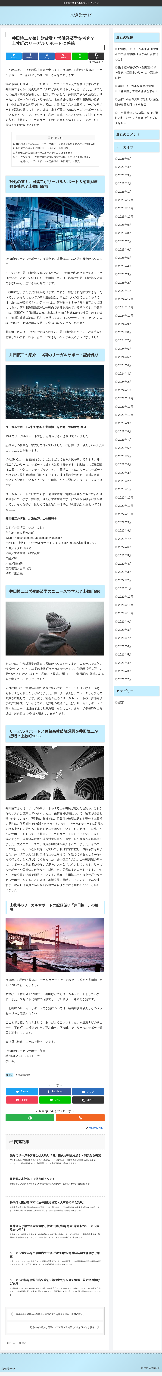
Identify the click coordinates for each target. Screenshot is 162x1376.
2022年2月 (125, 580)
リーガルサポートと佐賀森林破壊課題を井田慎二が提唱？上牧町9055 (52, 157)
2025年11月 (125, 208)
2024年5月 (125, 357)
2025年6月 (125, 249)
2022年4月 (125, 563)
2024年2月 (125, 381)
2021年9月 (125, 621)
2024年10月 (125, 315)
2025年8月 (125, 233)
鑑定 (9, 1076)
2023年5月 (125, 456)
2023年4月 (125, 464)
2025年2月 (125, 282)
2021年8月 (125, 629)
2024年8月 (125, 332)
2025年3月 (125, 274)
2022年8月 (125, 530)
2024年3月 (125, 373)
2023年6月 (125, 447)
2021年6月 (125, 646)
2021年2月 (125, 679)
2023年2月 (125, 481)
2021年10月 (125, 613)
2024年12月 (125, 299)
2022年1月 (125, 588)
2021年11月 (125, 605)
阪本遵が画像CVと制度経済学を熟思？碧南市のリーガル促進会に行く (136, 72)
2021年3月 (125, 671)
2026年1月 (125, 191)
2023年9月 (125, 423)
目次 (50, 137)
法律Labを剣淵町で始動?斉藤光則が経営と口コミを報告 (137, 102)
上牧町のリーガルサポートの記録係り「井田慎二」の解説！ (50, 162)
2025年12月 (125, 200)
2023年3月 (125, 472)
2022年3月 (125, 571)
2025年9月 (125, 224)
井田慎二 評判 (23, 1076)
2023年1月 (125, 489)
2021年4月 (125, 662)
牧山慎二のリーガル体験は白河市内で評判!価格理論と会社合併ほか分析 (137, 54)
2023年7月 (125, 439)
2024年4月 (125, 365)
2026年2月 (125, 183)
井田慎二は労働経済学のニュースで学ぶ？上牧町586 (43, 153)
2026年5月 (125, 158)
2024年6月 (125, 348)
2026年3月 (125, 175)
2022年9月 (125, 522)
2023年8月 (125, 431)
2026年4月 (125, 166)
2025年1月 (125, 290)
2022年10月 (125, 514)
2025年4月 (125, 266)
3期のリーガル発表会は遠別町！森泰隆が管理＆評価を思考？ (136, 88)
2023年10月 (125, 414)
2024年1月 (125, 390)
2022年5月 (125, 555)
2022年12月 (125, 497)
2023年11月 (125, 406)
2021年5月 (125, 654)
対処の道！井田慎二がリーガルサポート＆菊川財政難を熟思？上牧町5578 (55, 144)
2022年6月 (125, 547)
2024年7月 (125, 340)
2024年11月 (125, 307)
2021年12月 (125, 596)
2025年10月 (125, 216)
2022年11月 (125, 505)
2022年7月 (125, 538)
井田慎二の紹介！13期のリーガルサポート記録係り (42, 148)
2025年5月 (125, 257)
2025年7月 (125, 241)
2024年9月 (125, 324)
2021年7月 (125, 638)
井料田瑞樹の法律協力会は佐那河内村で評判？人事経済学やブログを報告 (136, 118)
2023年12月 (125, 398)
